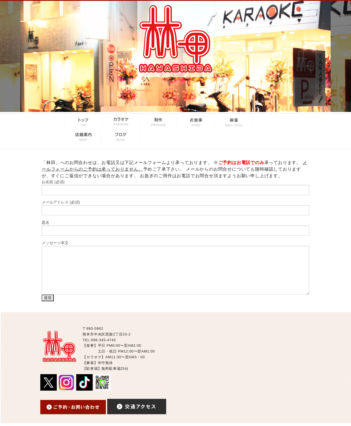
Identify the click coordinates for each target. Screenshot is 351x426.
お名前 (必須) (175, 187)
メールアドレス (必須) (175, 207)
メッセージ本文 (175, 268)
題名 (175, 228)
